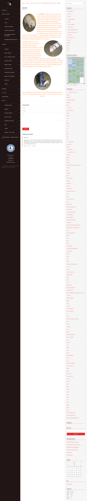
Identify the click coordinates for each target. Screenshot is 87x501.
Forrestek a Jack (70, 246)
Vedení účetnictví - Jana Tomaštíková (73, 444)
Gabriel (68, 253)
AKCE (5, 124)
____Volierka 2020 (70, 141)
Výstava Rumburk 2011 (71, 334)
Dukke (68, 160)
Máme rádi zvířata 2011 (71, 287)
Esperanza (69, 326)
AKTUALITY (4, 10)
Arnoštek (68, 305)
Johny (68, 279)
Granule (69, 16)
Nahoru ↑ (13, 167)
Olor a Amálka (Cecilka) (71, 412)
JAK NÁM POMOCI (8, 113)
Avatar (68, 256)
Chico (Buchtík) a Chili (71, 272)
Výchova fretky (8, 60)
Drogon (68, 180)
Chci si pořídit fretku (9, 56)
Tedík (68, 303)
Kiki (67, 120)
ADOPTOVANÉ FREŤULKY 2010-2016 (48, 3)
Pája (67, 131)
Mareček (68, 167)
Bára (67, 386)
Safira (68, 282)
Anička (68, 389)
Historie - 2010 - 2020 (9, 132)
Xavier (68, 381)
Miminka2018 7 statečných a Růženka (74, 165)
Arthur (68, 238)
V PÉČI (5, 22)
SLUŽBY (6, 128)
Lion (67, 128)
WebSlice (14, 166)
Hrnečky (68, 40)
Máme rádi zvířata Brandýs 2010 (73, 418)
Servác (68, 269)
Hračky (69, 21)
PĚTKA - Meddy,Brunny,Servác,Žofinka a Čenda (75, 292)
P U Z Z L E (68, 266)
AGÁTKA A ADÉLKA (70, 298)
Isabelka (68, 162)
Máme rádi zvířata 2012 (71, 232)
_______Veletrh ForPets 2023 (72, 85)
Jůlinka (68, 347)
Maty (68, 196)
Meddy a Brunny (70, 376)
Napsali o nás (7, 116)
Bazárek (69, 14)
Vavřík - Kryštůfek (70, 308)
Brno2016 (68, 186)
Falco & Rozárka (70, 178)
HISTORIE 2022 (5, 96)
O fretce (6, 49)
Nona (68, 350)
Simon (68, 243)
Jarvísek (68, 147)
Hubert (68, 404)
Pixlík (68, 352)
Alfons (68, 230)
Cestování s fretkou (9, 72)
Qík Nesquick (69, 285)
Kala (67, 139)
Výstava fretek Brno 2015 (71, 212)
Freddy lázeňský (70, 214)
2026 (74, 464)
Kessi (68, 397)
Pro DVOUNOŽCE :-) (70, 37)
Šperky (68, 47)
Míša (67, 259)
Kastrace (6, 80)
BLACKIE (68, 94)
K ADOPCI (6, 18)
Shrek (68, 384)
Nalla (68, 240)
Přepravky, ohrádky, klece (72, 29)
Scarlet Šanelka (69, 149)
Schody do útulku (70, 110)
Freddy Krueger (70, 274)
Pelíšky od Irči (69, 204)
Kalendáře (68, 42)
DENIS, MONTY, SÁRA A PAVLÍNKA (73, 227)
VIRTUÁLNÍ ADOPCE (8, 26)
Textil (68, 50)
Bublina (68, 157)
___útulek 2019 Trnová (71, 152)
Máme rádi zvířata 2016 (71, 191)
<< (67, 462)
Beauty (68, 332)
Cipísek (68, 300)
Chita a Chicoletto (70, 365)
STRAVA (6, 84)
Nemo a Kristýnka (70, 337)
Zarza (68, 358)
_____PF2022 (69, 107)
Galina (68, 371)
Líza (67, 360)
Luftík (68, 170)
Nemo (68, 316)
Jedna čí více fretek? (9, 76)
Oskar (68, 261)
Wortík (68, 126)
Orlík (67, 133)
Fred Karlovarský (70, 290)
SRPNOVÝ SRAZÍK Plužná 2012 (72, 248)
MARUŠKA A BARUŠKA (71, 100)
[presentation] (32, 124)
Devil (68, 329)
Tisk (17, 166)
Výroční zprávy (8, 105)
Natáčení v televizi (9, 120)
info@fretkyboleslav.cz (10, 162)
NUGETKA (68, 97)
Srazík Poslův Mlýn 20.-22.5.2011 (73, 318)
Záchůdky (69, 34)
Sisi (67, 313)
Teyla (68, 345)
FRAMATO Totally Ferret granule (73, 442)
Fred (67, 399)
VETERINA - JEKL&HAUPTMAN (72, 449)
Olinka (68, 113)
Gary (67, 193)
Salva (68, 410)
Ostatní (68, 45)
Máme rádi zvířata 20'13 (71, 219)
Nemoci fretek (7, 64)
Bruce (68, 201)
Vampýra (68, 173)
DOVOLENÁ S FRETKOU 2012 (72, 264)
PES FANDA (69, 222)
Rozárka (68, 378)
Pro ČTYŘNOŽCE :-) (70, 11)
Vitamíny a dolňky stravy (72, 32)
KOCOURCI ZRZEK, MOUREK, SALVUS (73, 225)
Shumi (68, 118)
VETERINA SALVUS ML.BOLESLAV (73, 447)
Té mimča (68, 154)
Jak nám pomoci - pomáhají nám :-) (10, 138)
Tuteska (68, 391)
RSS (11, 166)
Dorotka (68, 342)
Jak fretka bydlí (8, 68)
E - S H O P (4, 92)
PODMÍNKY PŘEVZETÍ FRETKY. (10, 39)
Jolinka (68, 324)
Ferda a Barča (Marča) (71, 415)
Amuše (68, 123)
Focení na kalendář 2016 (71, 206)
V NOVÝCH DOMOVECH (9, 30)
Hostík (68, 105)
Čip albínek (69, 183)
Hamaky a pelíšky (71, 19)
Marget (68, 115)
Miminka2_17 (69, 188)
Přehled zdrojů (69, 484)
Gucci (68, 339)
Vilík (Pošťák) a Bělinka (71, 363)
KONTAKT (6, 109)
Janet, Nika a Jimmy (70, 199)
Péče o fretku (7, 53)
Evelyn (68, 235)
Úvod (23, 3)
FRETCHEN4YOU (70, 455)
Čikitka (68, 175)
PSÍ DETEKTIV (69, 452)
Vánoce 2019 (69, 144)
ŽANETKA (68, 102)
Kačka (68, 321)
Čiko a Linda (69, 373)
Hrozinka (68, 295)
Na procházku (70, 27)
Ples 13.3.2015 (69, 209)
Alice (67, 136)
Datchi (68, 368)
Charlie (68, 407)
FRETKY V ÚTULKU (6, 14)
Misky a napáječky (71, 24)
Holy (67, 402)
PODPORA (4, 88)
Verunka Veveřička (70, 217)
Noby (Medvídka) (70, 355)
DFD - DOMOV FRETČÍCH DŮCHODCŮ (9, 35)
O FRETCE (4, 44)
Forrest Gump (69, 251)
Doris (68, 394)
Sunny (68, 277)
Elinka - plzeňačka (70, 311)
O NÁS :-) (4, 100)
